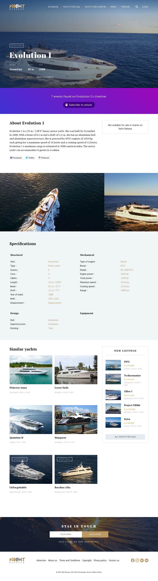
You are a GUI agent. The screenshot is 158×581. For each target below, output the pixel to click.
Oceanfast (16, 69)
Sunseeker (58, 442)
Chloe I (128, 391)
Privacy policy (100, 560)
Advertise (41, 560)
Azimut (126, 369)
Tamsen (12, 442)
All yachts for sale (125, 437)
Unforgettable (18, 487)
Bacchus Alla (62, 487)
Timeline (125, 7)
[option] (52, 202)
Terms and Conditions (69, 560)
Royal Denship (15, 492)
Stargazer (60, 437)
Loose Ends (61, 387)
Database (53, 7)
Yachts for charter (95, 7)
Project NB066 (132, 405)
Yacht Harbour (17, 7)
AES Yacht (127, 412)
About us (52, 560)
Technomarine (132, 375)
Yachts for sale (71, 7)
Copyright (87, 560)
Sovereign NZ (60, 492)
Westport (58, 392)
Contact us (114, 560)
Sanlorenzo (128, 398)
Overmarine (128, 382)
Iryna (127, 418)
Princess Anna (18, 387)
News (113, 7)
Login (145, 7)
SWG (127, 361)
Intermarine (14, 392)
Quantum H (16, 437)
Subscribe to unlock (80, 105)
